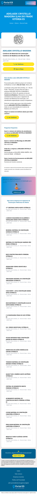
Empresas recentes (18, 477)
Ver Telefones (18, 64)
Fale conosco (18, 474)
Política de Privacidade (18, 480)
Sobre (18, 471)
